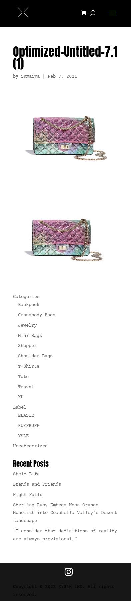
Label (19, 407)
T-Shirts (28, 366)
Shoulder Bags (35, 356)
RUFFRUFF (28, 426)
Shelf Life (26, 474)
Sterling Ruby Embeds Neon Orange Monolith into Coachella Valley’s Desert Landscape (65, 513)
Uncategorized (30, 446)
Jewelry (27, 325)
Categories (26, 297)
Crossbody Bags (36, 315)
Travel (26, 387)
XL (20, 397)
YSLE (23, 436)
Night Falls (27, 495)
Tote (23, 377)
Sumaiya (30, 76)
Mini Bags (30, 336)
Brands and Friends (37, 484)
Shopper (27, 346)
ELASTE (26, 415)
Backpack (28, 305)
